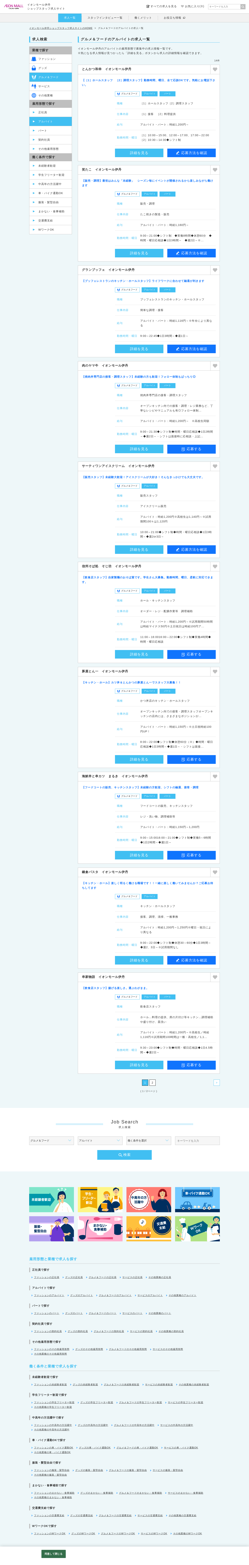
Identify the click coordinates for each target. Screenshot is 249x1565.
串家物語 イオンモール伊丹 (103, 977)
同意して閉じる (53, 1553)
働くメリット (143, 17)
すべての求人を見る (164, 6)
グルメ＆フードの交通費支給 (115, 1515)
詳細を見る (139, 153)
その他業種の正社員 (159, 1277)
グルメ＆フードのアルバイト (115, 1295)
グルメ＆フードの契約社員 (109, 1331)
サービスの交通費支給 (150, 1515)
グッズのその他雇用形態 (89, 1349)
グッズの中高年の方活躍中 (93, 1425)
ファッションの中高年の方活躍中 (53, 1425)
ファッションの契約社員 (48, 1331)
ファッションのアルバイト (49, 1295)
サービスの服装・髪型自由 (168, 1470)
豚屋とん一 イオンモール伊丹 (105, 671)
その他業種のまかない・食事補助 (53, 1497)
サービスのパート (132, 1313)
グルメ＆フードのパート (103, 1313)
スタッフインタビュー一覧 (105, 17)
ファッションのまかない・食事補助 (54, 1493)
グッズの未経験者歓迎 (85, 1384)
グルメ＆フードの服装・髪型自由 (128, 1470)
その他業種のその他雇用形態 (50, 1353)
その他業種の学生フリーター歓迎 (53, 1407)
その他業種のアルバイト (182, 1295)
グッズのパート (74, 1313)
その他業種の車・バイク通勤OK (52, 1452)
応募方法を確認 (191, 153)
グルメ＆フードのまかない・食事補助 (140, 1493)
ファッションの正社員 (46, 1277)
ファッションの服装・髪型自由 (51, 1470)
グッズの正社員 (74, 1277)
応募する (192, 449)
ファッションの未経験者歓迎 (50, 1384)
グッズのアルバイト (81, 1295)
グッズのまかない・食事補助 (96, 1493)
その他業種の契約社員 (171, 1331)
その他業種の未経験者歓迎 (194, 1384)
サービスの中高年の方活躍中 (176, 1425)
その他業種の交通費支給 (182, 1515)
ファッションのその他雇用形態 (51, 1349)
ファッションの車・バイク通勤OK (53, 1447)
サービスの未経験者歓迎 (159, 1384)
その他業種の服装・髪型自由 (50, 1475)
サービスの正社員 (132, 1277)
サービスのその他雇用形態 (168, 1349)
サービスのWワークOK (154, 1533)
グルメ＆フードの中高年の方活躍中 (134, 1425)
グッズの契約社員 (78, 1331)
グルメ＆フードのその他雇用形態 (128, 1349)
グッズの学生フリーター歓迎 (96, 1402)
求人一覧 (70, 17)
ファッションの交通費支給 (49, 1515)
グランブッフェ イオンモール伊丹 (108, 269)
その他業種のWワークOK (187, 1533)
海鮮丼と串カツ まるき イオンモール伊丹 (115, 776)
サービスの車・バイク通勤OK (181, 1447)
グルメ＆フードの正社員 (103, 1277)
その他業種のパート (159, 1313)
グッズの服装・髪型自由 (89, 1470)
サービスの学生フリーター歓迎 (185, 1402)
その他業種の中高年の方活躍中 (51, 1429)
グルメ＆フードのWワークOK (118, 1533)
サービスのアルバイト (150, 1295)
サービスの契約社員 (141, 1331)
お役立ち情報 (172, 17)
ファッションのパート (46, 1313)
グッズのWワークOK (83, 1533)
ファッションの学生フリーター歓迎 (54, 1402)
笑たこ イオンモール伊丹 (102, 169)
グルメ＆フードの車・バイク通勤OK (137, 1447)
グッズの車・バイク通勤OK (94, 1447)
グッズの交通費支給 (81, 1515)
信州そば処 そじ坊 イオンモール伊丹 (111, 566)
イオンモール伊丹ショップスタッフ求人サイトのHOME (61, 28)
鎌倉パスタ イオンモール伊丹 (105, 872)
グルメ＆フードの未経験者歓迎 (121, 1384)
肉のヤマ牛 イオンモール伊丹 (105, 365)
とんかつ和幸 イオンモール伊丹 (107, 69)
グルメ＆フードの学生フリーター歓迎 (140, 1402)
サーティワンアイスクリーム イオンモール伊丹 (118, 466)
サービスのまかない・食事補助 (185, 1493)
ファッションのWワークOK (50, 1533)
